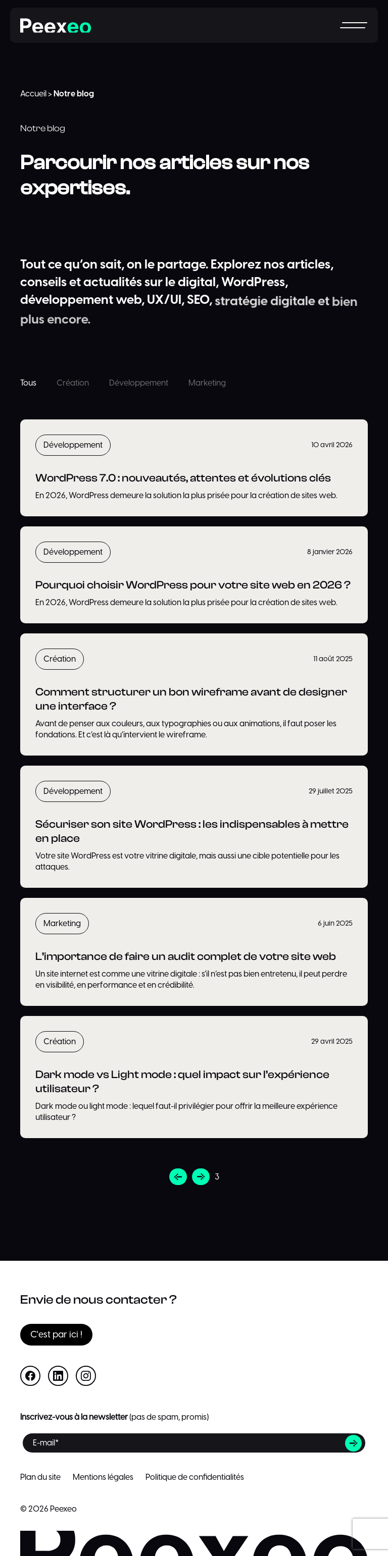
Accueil (33, 93)
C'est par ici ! (56, 1334)
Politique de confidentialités (195, 1477)
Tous (28, 383)
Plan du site (40, 1477)
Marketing (207, 383)
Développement (138, 383)
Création (73, 383)
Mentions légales (103, 1477)
